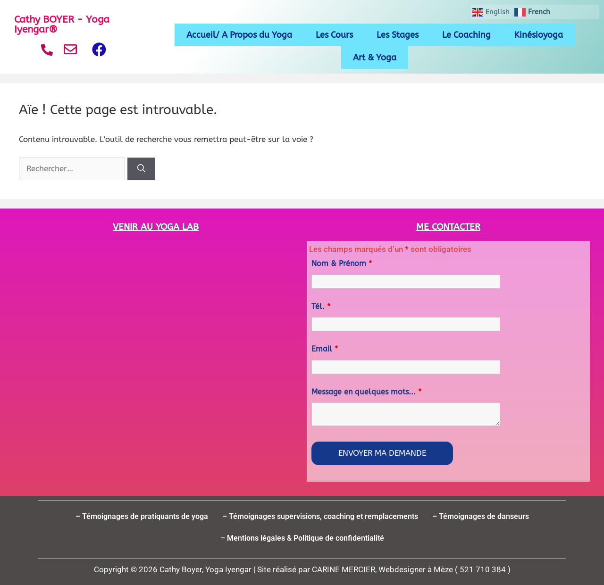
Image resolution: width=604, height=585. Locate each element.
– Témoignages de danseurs (480, 516)
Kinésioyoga (538, 35)
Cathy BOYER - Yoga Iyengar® (61, 24)
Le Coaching (466, 35)
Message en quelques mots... (366, 391)
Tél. (320, 306)
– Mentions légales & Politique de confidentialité (302, 538)
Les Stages (398, 35)
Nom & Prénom (341, 263)
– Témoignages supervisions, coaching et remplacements (320, 516)
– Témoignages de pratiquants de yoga (142, 516)
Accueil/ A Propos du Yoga (239, 35)
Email (324, 348)
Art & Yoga (374, 57)
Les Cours (334, 35)
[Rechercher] (141, 169)
